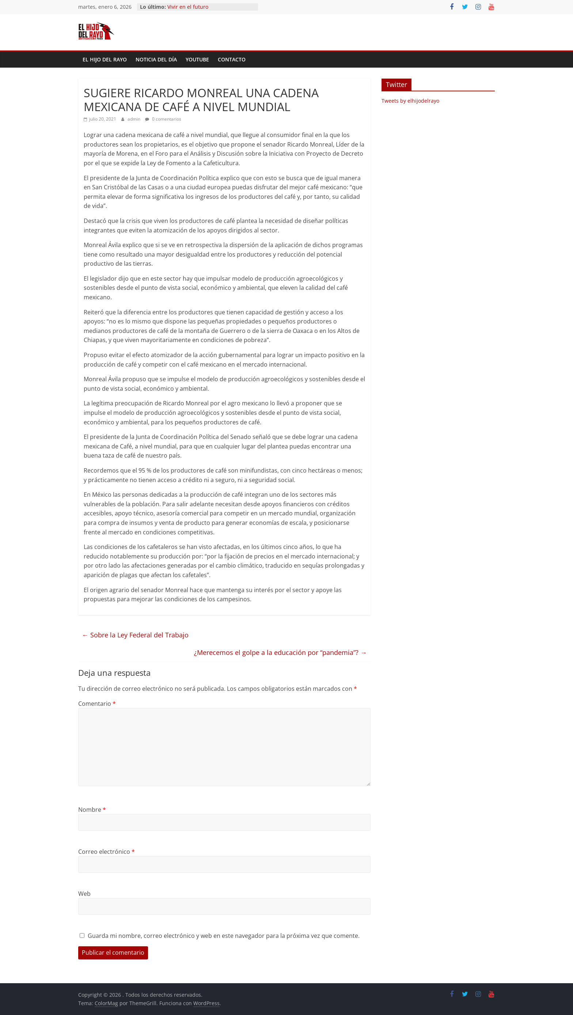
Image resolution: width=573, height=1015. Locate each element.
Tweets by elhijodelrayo (410, 100)
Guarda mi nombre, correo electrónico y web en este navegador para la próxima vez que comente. (224, 936)
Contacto (232, 59)
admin (134, 119)
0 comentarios (163, 119)
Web (84, 894)
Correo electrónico (106, 852)
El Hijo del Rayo (105, 59)
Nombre (92, 810)
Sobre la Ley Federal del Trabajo (135, 634)
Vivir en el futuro (187, 6)
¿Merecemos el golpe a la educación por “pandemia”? (280, 652)
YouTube (197, 59)
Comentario (97, 704)
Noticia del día (156, 59)
